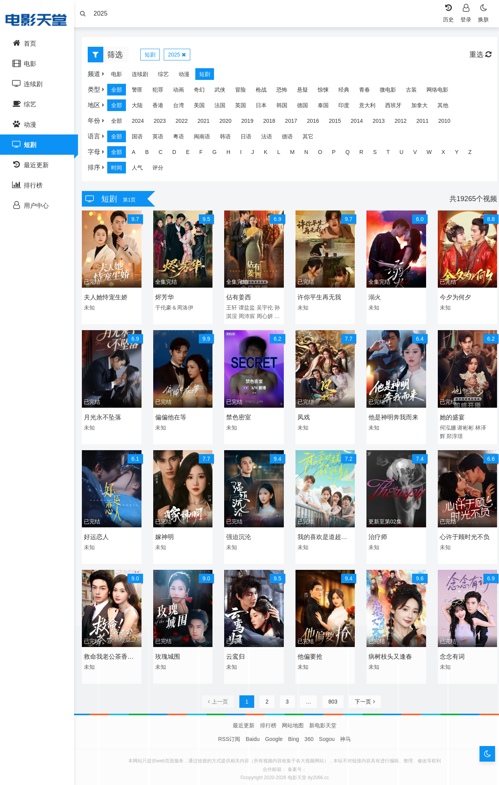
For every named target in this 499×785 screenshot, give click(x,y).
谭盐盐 (248, 308)
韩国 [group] (285, 107)
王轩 (232, 308)
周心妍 (266, 316)
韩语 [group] (229, 138)
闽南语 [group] (206, 138)
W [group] (432, 154)
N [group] (310, 154)
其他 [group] (446, 107)
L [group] (282, 154)
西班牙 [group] (397, 107)
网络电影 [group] (441, 91)
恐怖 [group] (285, 91)
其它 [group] (311, 138)
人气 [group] (141, 169)
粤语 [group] (182, 138)
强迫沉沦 (239, 533)
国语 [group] (141, 138)
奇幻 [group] (203, 91)
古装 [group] (415, 91)
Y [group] (460, 154)
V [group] (419, 154)
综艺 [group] (167, 76)
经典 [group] (347, 91)
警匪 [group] (141, 91)
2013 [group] (383, 123)
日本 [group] (265, 107)
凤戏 (303, 415)
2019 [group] (251, 123)
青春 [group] (368, 91)
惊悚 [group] (327, 91)
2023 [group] (163, 123)
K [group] (269, 154)
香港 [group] (161, 107)
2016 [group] (317, 123)
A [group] (137, 154)
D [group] (178, 154)
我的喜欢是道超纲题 (322, 535)
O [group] (324, 154)
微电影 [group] (392, 91)
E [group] (191, 154)
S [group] (378, 154)
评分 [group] (161, 169)
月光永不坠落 (106, 415)
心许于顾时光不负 (462, 533)
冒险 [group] (244, 91)
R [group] (365, 154)
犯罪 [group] (161, 91)
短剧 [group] (208, 76)
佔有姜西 (239, 297)
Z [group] (474, 154)
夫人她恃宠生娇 (109, 297)
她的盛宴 (449, 415)
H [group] (232, 154)
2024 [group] (142, 123)
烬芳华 (166, 297)
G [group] (218, 154)
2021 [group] (207, 123)
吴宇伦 (266, 308)
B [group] (150, 154)
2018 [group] (273, 123)
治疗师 (376, 533)
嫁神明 (166, 533)
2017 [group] (295, 123)
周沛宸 (248, 316)
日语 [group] (249, 138)
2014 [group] (361, 123)
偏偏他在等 (173, 415)
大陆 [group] (141, 107)
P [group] (338, 154)
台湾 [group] (182, 107)
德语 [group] (291, 138)
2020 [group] (229, 123)
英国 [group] (244, 107)
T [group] (392, 154)
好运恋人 (100, 533)
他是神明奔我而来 (392, 415)
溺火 (373, 297)
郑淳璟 (452, 434)
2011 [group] (426, 123)
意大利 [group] (371, 107)
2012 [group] (404, 123)
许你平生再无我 (319, 297)
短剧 (154, 56)
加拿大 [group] (423, 107)
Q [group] (351, 154)
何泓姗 (445, 426)
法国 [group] (223, 107)
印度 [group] (347, 107)
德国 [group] (306, 107)
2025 (181, 56)
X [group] (447, 154)
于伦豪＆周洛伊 (176, 308)
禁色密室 (239, 415)
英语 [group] (161, 138)
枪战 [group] (265, 91)
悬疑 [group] (306, 91)
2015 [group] (339, 123)
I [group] (245, 154)
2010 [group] (448, 123)
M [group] (296, 154)
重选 (476, 56)
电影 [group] (120, 76)
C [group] (164, 154)
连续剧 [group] (144, 76)
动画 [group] (182, 91)
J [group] (256, 154)
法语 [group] (270, 138)
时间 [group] (120, 169)
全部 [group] (120, 91)
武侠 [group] (223, 91)
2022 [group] (185, 123)
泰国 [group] (327, 107)
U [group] (405, 154)
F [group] (205, 154)
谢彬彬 (463, 426)
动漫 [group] (187, 76)
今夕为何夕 (452, 297)
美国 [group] (203, 107)
